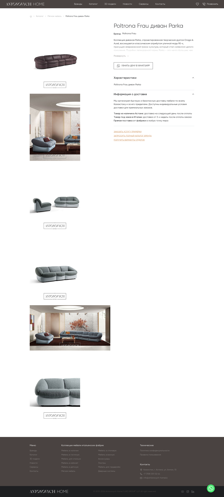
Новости (127, 4)
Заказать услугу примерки (128, 132)
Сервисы (143, 4)
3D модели (110, 4)
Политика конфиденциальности (155, 451)
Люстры (102, 463)
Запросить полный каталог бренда (133, 136)
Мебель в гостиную (70, 455)
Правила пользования (150, 455)
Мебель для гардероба (109, 467)
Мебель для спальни (71, 459)
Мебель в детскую (69, 467)
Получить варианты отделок (129, 140)
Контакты (160, 4)
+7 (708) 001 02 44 (151, 474)
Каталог (93, 4)
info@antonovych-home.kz (155, 478)
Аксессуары (104, 459)
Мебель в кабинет (69, 463)
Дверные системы (106, 471)
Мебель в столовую (107, 451)
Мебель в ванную (106, 455)
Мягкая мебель (68, 471)
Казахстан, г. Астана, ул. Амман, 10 (159, 470)
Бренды (78, 4)
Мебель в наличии (70, 451)
